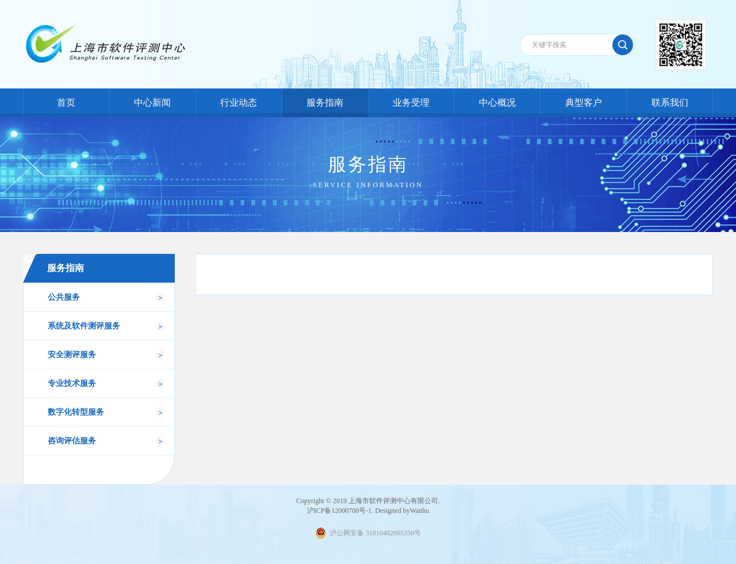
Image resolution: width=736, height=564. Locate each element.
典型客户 (583, 102)
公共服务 (64, 297)
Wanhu (420, 511)
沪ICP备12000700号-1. (340, 511)
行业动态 (238, 102)
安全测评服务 (72, 354)
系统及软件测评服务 (84, 326)
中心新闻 (152, 102)
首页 (66, 102)
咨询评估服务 (72, 440)
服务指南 (324, 102)
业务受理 (411, 102)
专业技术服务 (72, 383)
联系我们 (669, 102)
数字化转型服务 (76, 412)
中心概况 (497, 102)
